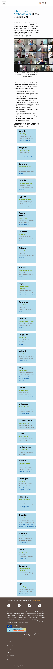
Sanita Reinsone (23, 397)
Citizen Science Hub (24, 413)
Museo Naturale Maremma (26, 377)
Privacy (9, 649)
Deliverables (10, 655)
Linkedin (21, 189)
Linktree (21, 344)
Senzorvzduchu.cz (24, 224)
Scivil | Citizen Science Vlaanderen (28, 157)
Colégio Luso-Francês (25, 490)
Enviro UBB (22, 508)
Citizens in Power (24, 206)
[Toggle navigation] (4, 2)
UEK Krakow (22, 471)
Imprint (9, 652)
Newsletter (10, 663)
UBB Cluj (21, 506)
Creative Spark (23, 360)
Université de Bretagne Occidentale (29, 295)
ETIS (20, 260)
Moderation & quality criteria (15, 666)
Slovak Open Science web (26, 524)
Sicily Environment (24, 379)
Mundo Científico (23, 488)
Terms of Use (11, 646)
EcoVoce (26, 506)
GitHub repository (37, 600)
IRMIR (28, 471)
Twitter (21, 542)
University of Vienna (24, 140)
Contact (21, 311)
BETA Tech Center (24, 559)
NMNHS (21, 173)
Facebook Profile (23, 593)
